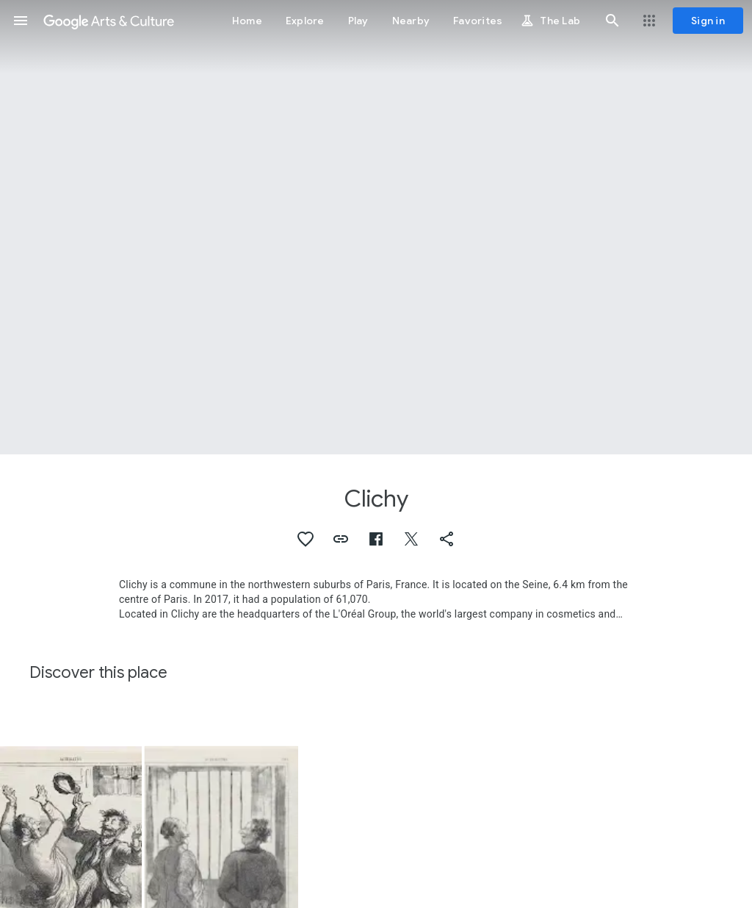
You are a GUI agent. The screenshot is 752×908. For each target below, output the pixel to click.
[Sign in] (708, 20)
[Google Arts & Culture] (108, 20)
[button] (20, 20)
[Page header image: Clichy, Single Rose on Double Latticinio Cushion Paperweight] (376, 227)
